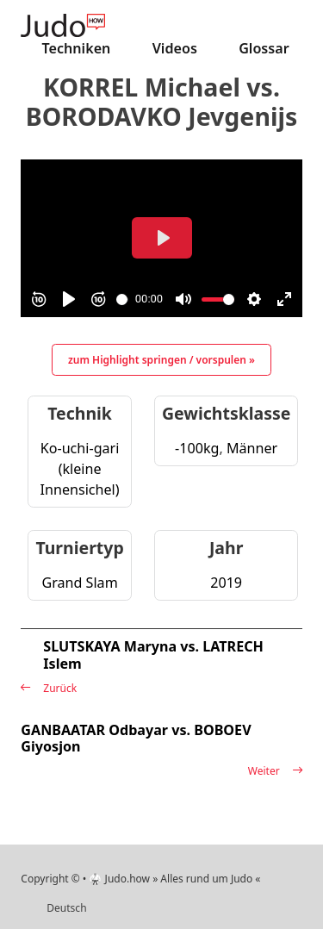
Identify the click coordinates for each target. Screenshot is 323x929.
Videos (174, 48)
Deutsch (66, 908)
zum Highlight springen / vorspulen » (161, 359)
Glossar (264, 48)
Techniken (76, 48)
